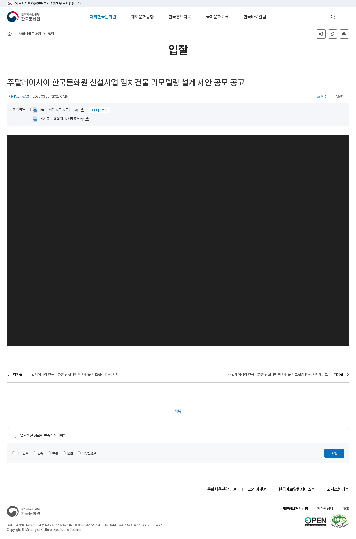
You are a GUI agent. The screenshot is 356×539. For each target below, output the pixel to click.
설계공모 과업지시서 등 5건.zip (61, 119)
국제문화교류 (217, 16)
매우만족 (22, 453)
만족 (40, 453)
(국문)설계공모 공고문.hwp (59, 110)
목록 (178, 411)
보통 (55, 453)
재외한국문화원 (103, 16)
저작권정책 (325, 508)
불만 (70, 453)
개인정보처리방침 (295, 508)
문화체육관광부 (220, 489)
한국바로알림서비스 (294, 489)
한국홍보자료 (180, 16)
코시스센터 (336, 489)
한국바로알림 (255, 16)
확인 (334, 453)
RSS (345, 508)
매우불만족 (89, 453)
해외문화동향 (142, 16)
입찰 (51, 34)
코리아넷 (255, 489)
